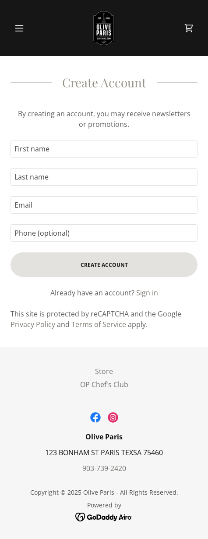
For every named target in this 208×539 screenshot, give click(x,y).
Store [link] (104, 371)
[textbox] (104, 149)
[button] (25, 28)
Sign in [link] (147, 293)
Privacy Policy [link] (33, 324)
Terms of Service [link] (98, 324)
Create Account (104, 265)
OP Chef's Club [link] (104, 384)
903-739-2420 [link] (104, 468)
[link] (104, 28)
